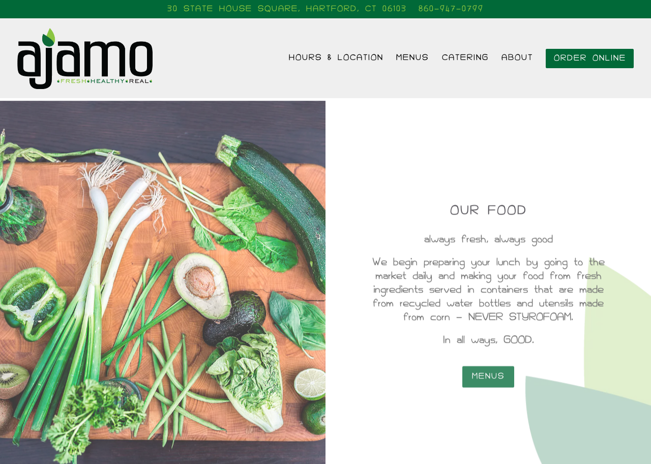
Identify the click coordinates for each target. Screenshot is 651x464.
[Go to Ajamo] (287, 9)
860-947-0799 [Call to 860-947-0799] (451, 9)
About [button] (517, 58)
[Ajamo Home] (93, 58)
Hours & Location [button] (336, 58)
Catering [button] (465, 58)
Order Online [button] (590, 58)
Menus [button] (412, 58)
